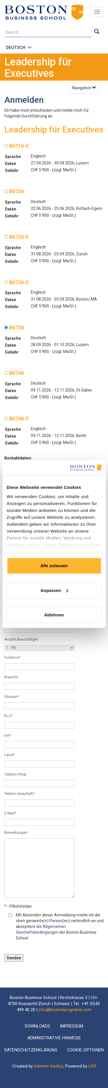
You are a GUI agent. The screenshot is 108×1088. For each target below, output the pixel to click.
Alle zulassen (54, 565)
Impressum (71, 1026)
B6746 (14, 373)
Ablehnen (54, 614)
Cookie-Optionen (85, 1050)
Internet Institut (48, 1066)
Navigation (84, 88)
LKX (92, 1066)
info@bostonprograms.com (65, 1009)
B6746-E (16, 418)
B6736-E (16, 282)
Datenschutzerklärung (30, 1050)
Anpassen (54, 590)
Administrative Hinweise (54, 1037)
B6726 (14, 191)
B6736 (14, 327)
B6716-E (16, 146)
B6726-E (16, 237)
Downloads (37, 1026)
